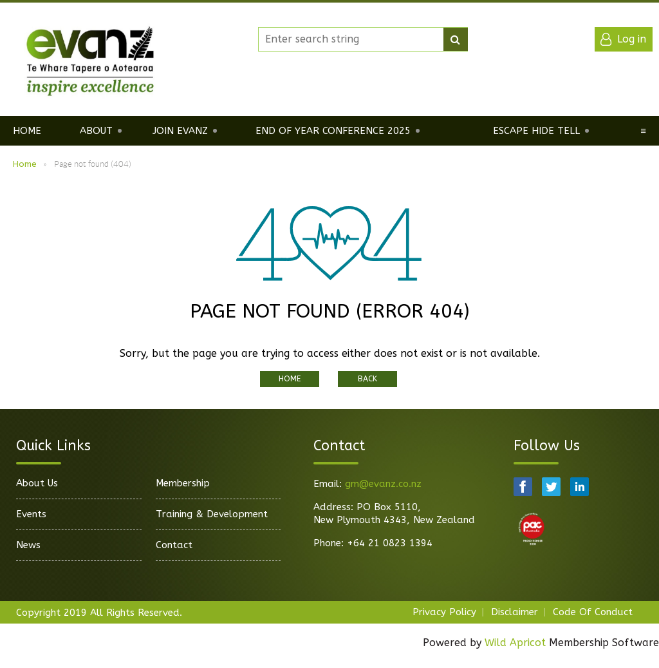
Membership (183, 483)
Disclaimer (514, 612)
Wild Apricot (515, 642)
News (28, 545)
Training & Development (212, 514)
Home (25, 164)
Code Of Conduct (593, 612)
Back (367, 378)
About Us (37, 483)
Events (31, 514)
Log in (631, 39)
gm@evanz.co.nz (383, 484)
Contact (174, 545)
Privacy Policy (444, 612)
